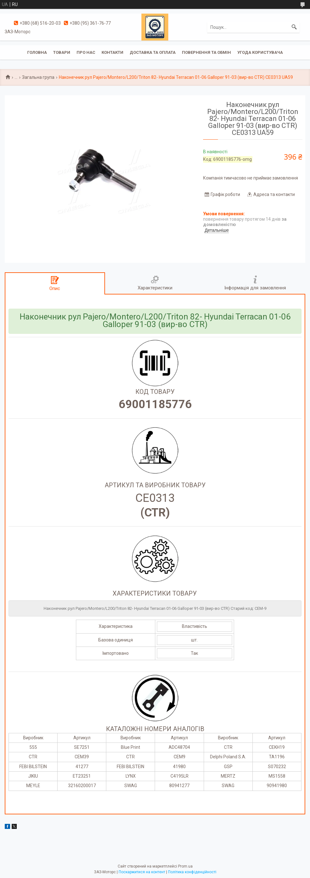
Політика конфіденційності (192, 872)
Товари (61, 52)
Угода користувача (260, 52)
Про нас (86, 52)
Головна (37, 52)
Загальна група (38, 77)
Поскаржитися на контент (142, 872)
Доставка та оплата (153, 52)
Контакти (112, 52)
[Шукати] (294, 27)
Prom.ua (185, 866)
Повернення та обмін (206, 52)
